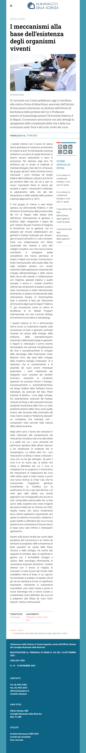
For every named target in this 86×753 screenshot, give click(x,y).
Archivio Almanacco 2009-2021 (24, 734)
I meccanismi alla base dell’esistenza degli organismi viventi (64, 235)
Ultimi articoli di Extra (63, 165)
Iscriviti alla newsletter (20, 737)
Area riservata (16, 740)
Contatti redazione (18, 694)
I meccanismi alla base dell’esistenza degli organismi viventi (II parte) (64, 215)
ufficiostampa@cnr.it (19, 691)
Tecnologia (15, 617)
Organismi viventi (34, 617)
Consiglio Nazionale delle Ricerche (26, 714)
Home (12, 630)
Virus (45, 617)
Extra (21, 630)
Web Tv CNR (15, 717)
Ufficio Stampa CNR (19, 711)
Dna (28, 620)
